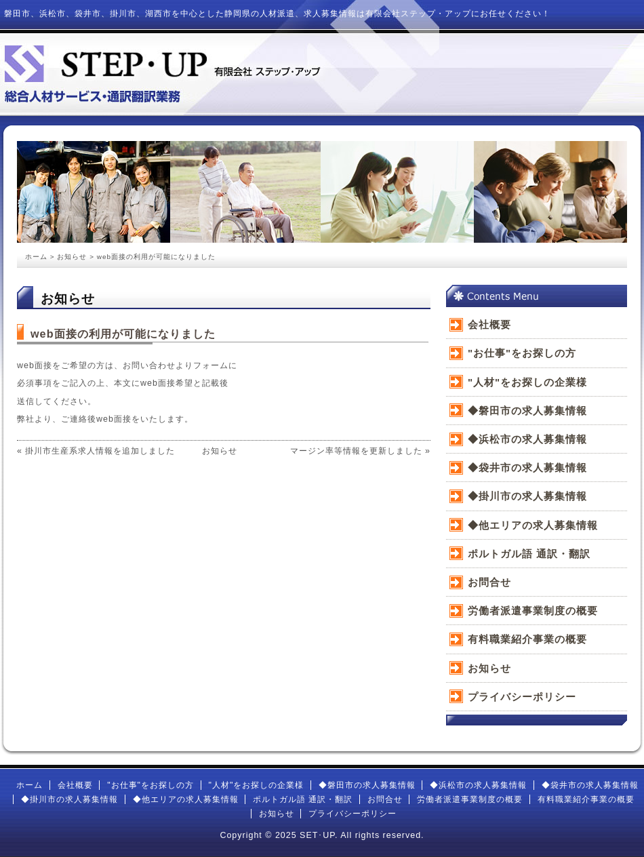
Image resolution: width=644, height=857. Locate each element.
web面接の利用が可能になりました (123, 333)
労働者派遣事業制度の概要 (533, 610)
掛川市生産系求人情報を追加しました (100, 451)
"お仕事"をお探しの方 (522, 353)
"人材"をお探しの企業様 (527, 382)
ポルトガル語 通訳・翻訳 (529, 553)
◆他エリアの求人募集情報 (533, 525)
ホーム (36, 256)
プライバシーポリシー (522, 696)
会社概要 (489, 324)
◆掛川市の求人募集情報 (527, 496)
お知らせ (72, 256)
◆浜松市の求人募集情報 (527, 439)
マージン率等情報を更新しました (356, 451)
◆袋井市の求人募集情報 (527, 467)
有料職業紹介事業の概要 (527, 639)
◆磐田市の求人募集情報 (527, 410)
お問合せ (489, 582)
